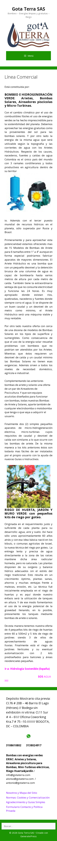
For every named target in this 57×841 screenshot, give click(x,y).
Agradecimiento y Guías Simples (25, 802)
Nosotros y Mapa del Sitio (21, 792)
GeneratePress (28, 836)
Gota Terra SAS (28, 9)
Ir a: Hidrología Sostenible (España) (27, 668)
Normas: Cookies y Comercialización (28, 797)
